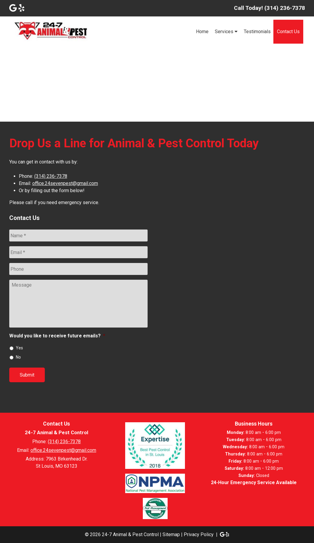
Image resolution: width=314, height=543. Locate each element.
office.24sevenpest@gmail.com (65, 183)
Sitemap (171, 534)
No (18, 357)
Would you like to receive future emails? (57, 336)
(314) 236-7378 (50, 176)
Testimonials (257, 31)
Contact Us (288, 31)
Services (226, 31)
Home (202, 31)
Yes (19, 347)
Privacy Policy (199, 534)
